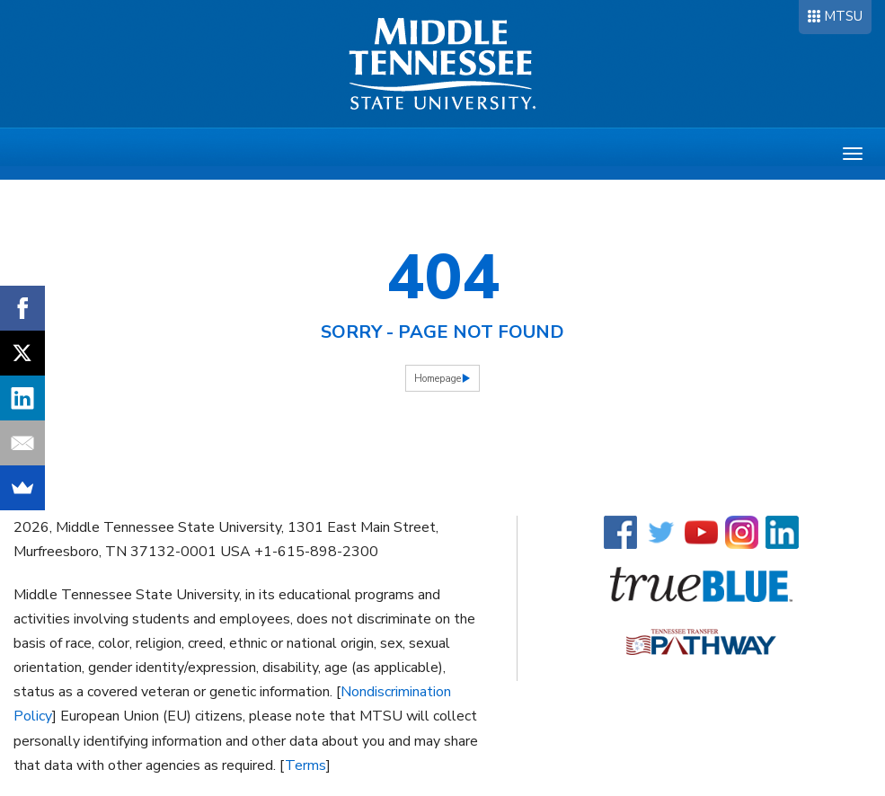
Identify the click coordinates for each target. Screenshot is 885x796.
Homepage (437, 378)
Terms (305, 765)
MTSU (843, 16)
